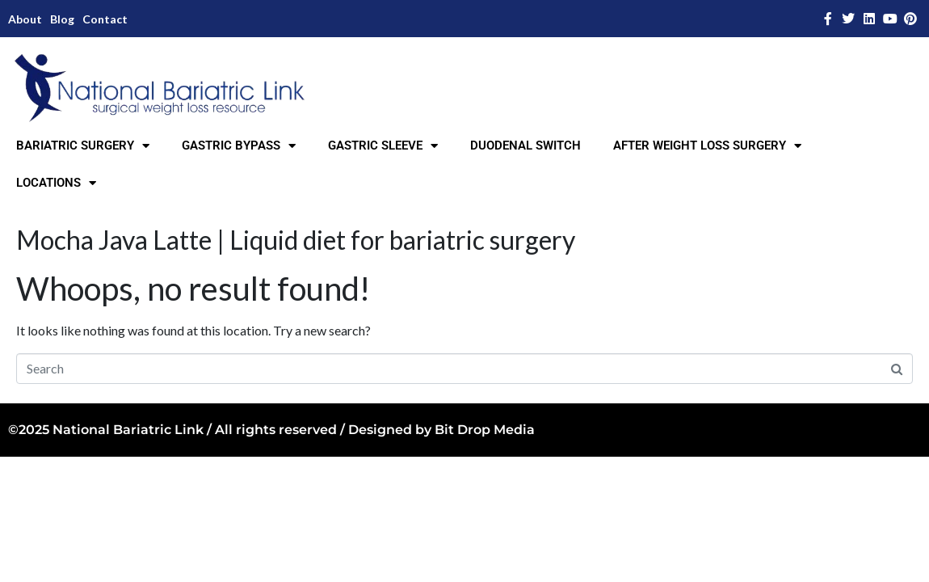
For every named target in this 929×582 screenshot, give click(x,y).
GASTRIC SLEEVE (383, 146)
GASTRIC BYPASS (239, 146)
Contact (105, 19)
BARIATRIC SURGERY (82, 146)
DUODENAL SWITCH (525, 145)
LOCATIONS (56, 183)
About (25, 19)
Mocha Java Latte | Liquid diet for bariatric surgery (295, 239)
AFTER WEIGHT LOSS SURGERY (707, 146)
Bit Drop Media (485, 429)
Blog (62, 19)
